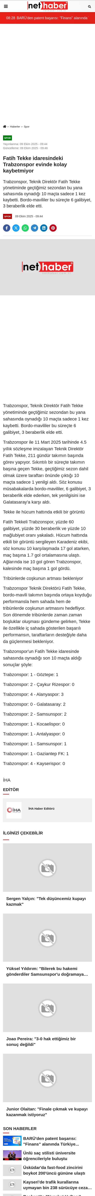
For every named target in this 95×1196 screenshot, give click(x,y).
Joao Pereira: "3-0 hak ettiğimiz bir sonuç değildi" (41, 1041)
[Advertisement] (47, 74)
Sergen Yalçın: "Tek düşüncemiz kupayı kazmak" (46, 901)
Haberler (15, 126)
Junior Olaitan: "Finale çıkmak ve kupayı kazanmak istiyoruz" (47, 1112)
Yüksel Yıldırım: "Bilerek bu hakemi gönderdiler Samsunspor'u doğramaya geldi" (45, 971)
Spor (26, 126)
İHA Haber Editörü (41, 808)
